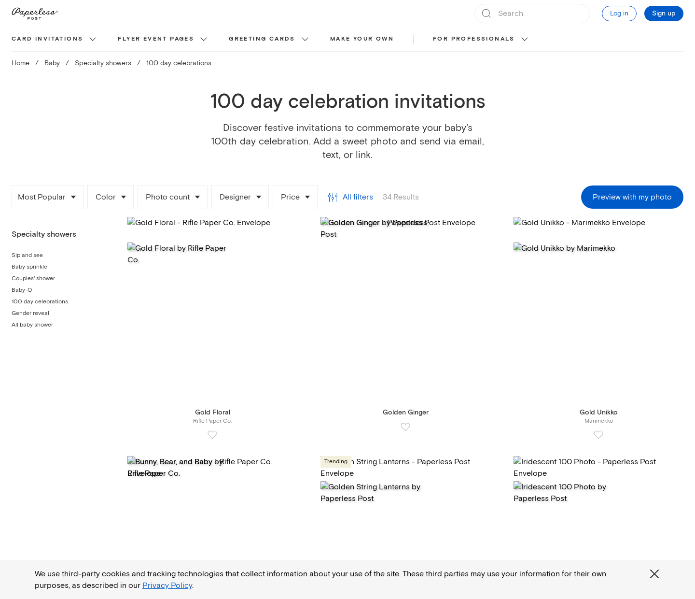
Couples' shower (33, 278)
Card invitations (47, 39)
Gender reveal (30, 313)
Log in (619, 13)
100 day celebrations (40, 301)
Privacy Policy (167, 585)
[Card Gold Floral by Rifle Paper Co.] (212, 323)
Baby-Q (22, 290)
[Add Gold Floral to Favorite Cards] (212, 435)
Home (20, 63)
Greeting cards (262, 39)
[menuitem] (55, 39)
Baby (52, 63)
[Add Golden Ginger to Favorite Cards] (405, 427)
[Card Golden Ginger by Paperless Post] (405, 319)
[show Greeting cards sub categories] (305, 39)
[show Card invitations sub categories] (92, 39)
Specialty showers (103, 63)
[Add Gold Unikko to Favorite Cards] (598, 435)
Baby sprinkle (29, 267)
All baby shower (32, 324)
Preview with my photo (632, 197)
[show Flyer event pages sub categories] (203, 39)
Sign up (664, 13)
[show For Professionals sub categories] (524, 39)
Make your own (362, 39)
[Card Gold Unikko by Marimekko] (598, 323)
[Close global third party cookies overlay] (654, 574)
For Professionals (474, 39)
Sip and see (27, 255)
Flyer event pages (156, 39)
